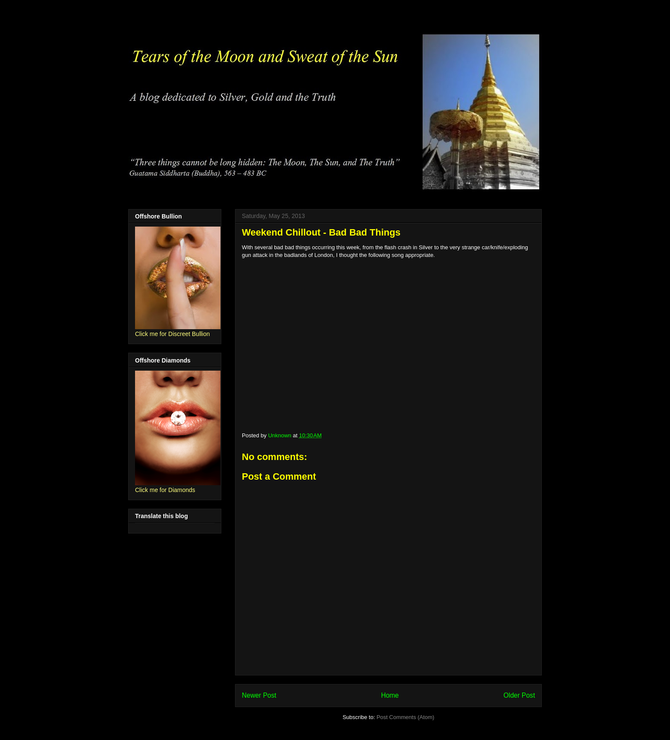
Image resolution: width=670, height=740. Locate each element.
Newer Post (259, 695)
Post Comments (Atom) (405, 717)
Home (390, 695)
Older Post (519, 695)
